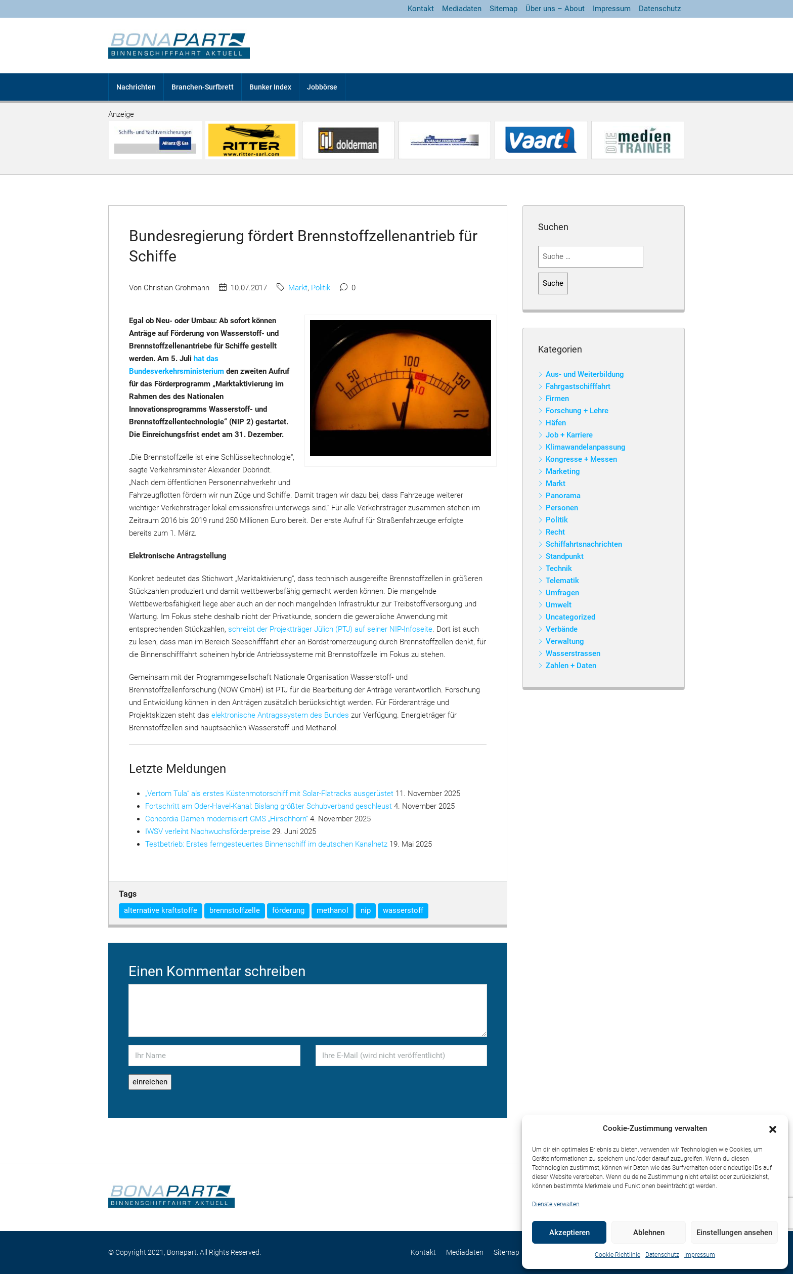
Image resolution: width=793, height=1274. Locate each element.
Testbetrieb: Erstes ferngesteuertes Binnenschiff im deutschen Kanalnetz (266, 844)
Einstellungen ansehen (734, 1232)
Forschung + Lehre (577, 410)
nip (366, 910)
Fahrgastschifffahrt (578, 386)
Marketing (563, 471)
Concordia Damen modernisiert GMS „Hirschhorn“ (226, 818)
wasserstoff (403, 910)
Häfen (556, 422)
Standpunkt (565, 556)
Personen (562, 507)
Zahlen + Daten (571, 665)
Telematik (562, 580)
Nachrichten (136, 87)
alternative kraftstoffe (160, 910)
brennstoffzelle (234, 910)
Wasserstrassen (573, 653)
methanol (332, 910)
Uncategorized (570, 617)
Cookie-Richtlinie (617, 1254)
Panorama (563, 495)
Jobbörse (322, 87)
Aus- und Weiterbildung (585, 374)
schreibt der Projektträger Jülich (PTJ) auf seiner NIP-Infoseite (330, 629)
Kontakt (421, 8)
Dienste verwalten (556, 1204)
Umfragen (562, 592)
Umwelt (558, 604)
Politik (320, 287)
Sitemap (503, 8)
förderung (288, 910)
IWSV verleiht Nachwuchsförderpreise (207, 831)
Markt (297, 287)
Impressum (699, 1254)
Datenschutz (662, 1254)
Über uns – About (555, 8)
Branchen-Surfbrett (202, 87)
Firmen (557, 398)
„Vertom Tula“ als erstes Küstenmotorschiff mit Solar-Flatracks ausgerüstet (269, 793)
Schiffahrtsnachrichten (584, 544)
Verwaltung (565, 641)
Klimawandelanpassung (586, 447)
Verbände (562, 629)
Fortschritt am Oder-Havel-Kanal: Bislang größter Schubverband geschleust (268, 806)
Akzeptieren (569, 1232)
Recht (555, 532)
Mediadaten (461, 8)
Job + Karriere (569, 435)
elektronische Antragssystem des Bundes (280, 715)
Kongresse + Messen (581, 459)
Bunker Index (270, 87)
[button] (773, 1129)
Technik (559, 568)
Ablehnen (649, 1232)
